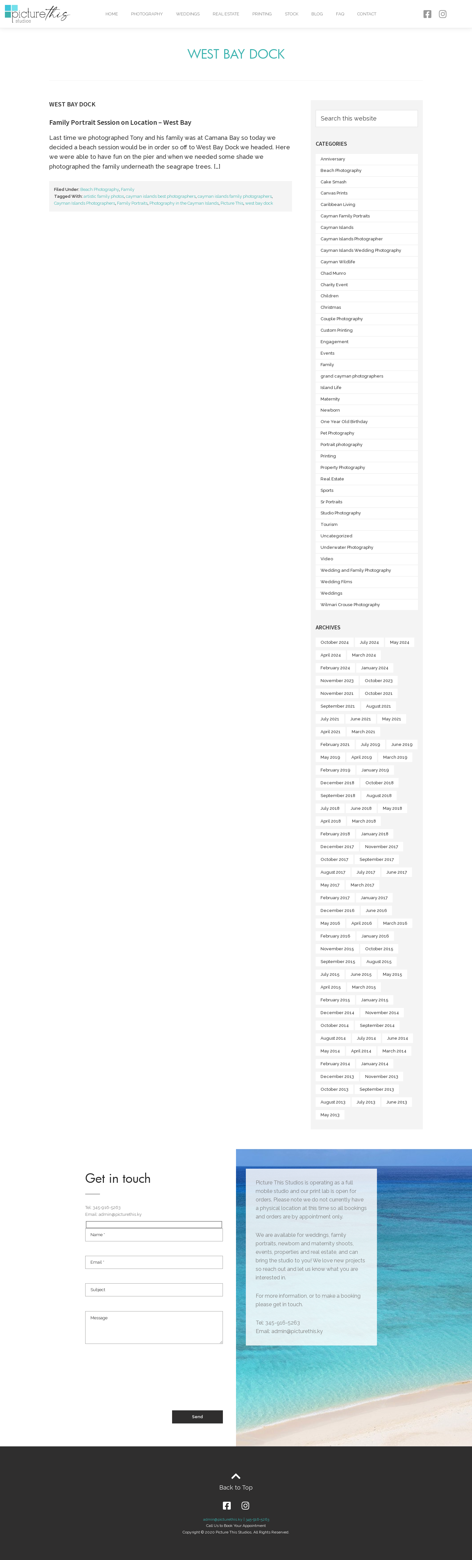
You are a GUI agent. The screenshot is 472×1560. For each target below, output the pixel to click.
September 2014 (377, 1025)
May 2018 (392, 808)
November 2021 (337, 693)
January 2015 (374, 999)
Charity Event (334, 284)
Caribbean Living (338, 204)
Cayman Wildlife (338, 261)
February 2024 (335, 667)
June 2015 (361, 974)
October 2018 (379, 782)
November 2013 (381, 1076)
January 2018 (374, 833)
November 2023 (337, 680)
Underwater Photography (347, 547)
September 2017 (377, 859)
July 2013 (366, 1102)
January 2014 (374, 1063)
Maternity (330, 399)
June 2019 (402, 744)
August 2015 (379, 961)
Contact (366, 13)
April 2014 (361, 1051)
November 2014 (382, 1012)
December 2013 (337, 1076)
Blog (317, 13)
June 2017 (396, 872)
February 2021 (335, 744)
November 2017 (381, 846)
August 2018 (379, 795)
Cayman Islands (337, 227)
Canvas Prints (334, 193)
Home (112, 13)
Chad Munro (333, 273)
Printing (262, 13)
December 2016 (338, 910)
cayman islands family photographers (235, 196)
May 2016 (330, 923)
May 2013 (330, 1114)
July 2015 (330, 974)
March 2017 (362, 884)
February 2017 (335, 897)
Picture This (232, 203)
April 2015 (331, 987)
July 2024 (369, 642)
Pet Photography (337, 433)
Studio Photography (341, 513)
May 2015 (392, 974)
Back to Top (236, 1487)
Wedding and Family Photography (356, 570)
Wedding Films (336, 581)
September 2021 (338, 706)
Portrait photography (342, 444)
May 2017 (330, 884)
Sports (327, 490)
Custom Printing (337, 330)
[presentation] (135, 1386)
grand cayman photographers (352, 376)
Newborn (330, 410)
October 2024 (335, 642)
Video (327, 558)
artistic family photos (104, 196)
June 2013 (396, 1102)
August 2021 (378, 706)
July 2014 (366, 1038)
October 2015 (379, 948)
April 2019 (361, 757)
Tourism (329, 524)
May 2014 (330, 1051)
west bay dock (259, 203)
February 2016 (335, 936)
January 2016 (375, 936)
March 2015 (364, 987)
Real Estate (226, 13)
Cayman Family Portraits (345, 216)
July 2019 (370, 744)
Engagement (334, 341)
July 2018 (330, 808)
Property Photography (343, 467)
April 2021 (331, 731)
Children (330, 295)
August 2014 (333, 1038)
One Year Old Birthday (344, 421)
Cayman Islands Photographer (352, 238)
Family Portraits (132, 203)
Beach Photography (99, 189)
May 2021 (391, 718)
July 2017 (366, 872)
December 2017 (337, 846)
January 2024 (374, 667)
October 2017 (334, 859)
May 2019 (330, 757)
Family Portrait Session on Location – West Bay (120, 122)
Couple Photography (342, 318)
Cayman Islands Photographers (84, 203)
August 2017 (333, 872)
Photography (147, 13)
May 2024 (399, 642)
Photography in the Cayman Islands (184, 203)
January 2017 (374, 897)
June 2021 (360, 718)
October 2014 (335, 1025)
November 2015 (337, 948)
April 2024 (331, 655)
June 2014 (397, 1038)
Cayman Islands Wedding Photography (361, 250)
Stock (291, 13)
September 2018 (338, 795)
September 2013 (377, 1089)
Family (127, 189)
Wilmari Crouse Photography (350, 604)
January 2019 (375, 770)
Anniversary (333, 159)
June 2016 (376, 910)
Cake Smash (333, 181)
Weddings (188, 13)
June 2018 (361, 808)
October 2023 (379, 680)
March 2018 (364, 821)
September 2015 (338, 961)
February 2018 (335, 833)
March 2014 (394, 1051)
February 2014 (335, 1063)
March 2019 (395, 757)
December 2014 (337, 1012)
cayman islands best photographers (161, 196)
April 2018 (331, 821)
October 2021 (379, 693)
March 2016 (395, 923)
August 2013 (333, 1102)
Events (327, 353)
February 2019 (335, 770)
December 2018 (337, 782)
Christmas (331, 307)
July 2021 (330, 718)
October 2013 (334, 1089)
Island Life (331, 387)
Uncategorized (336, 535)
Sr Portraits (331, 501)
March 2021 (363, 731)
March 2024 (364, 655)
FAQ (340, 13)
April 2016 (361, 923)
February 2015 (335, 999)
